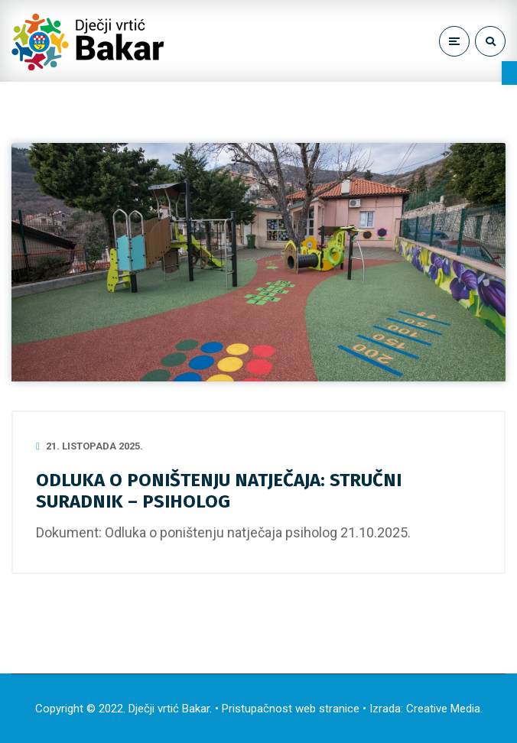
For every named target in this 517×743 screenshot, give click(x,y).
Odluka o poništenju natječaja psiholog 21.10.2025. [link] (258, 532)
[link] (509, 73)
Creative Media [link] (443, 708)
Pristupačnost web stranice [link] (290, 708)
